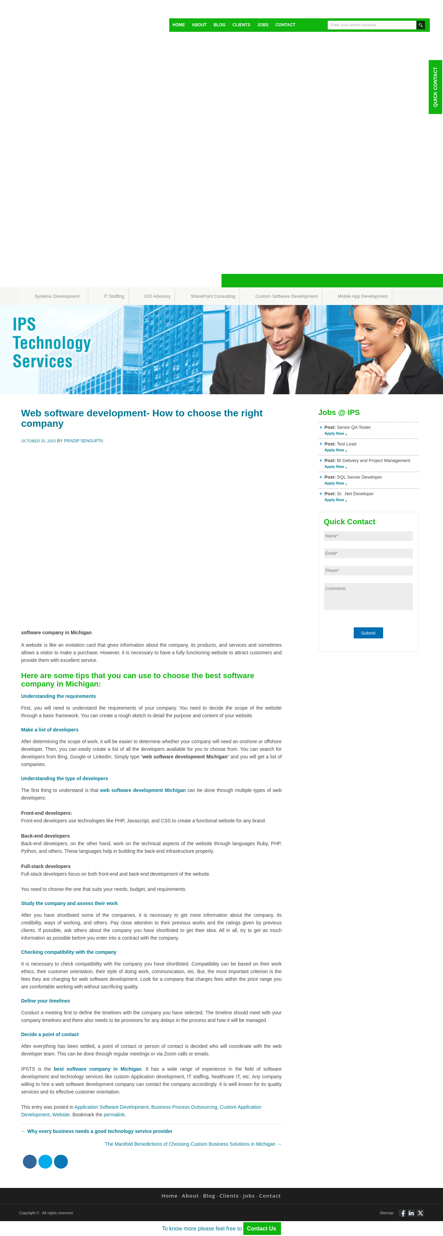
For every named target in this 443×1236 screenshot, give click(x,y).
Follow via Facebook (402, 1216)
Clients (241, 24)
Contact (285, 24)
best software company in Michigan (97, 1069)
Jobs (263, 24)
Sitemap (387, 1213)
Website (61, 1114)
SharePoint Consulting (213, 296)
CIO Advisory (157, 296)
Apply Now (334, 433)
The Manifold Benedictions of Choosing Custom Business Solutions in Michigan (193, 1144)
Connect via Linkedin (411, 1216)
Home (179, 24)
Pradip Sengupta (83, 441)
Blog (220, 24)
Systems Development (57, 296)
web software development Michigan (143, 790)
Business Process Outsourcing (184, 1107)
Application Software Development (111, 1107)
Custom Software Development (286, 296)
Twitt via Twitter (420, 1216)
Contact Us (262, 1229)
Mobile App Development (363, 296)
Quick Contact (435, 87)
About (199, 24)
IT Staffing (114, 296)
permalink (114, 1114)
